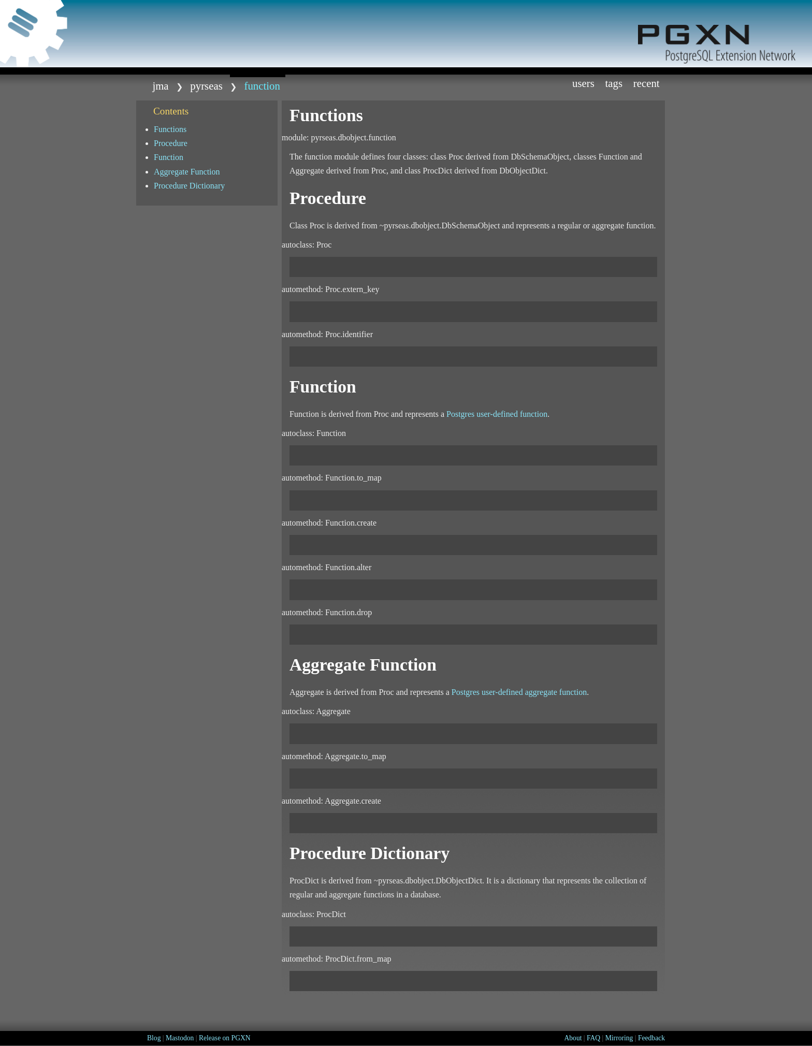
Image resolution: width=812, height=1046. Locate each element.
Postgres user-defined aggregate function (519, 692)
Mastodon (180, 1038)
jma (160, 86)
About (573, 1038)
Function (168, 157)
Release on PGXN (225, 1038)
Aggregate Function (187, 171)
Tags (614, 83)
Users (583, 83)
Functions (170, 129)
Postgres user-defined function (496, 414)
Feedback (651, 1038)
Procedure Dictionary (189, 185)
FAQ (593, 1038)
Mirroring (619, 1038)
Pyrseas (206, 86)
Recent (646, 83)
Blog (154, 1038)
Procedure (170, 143)
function (262, 86)
